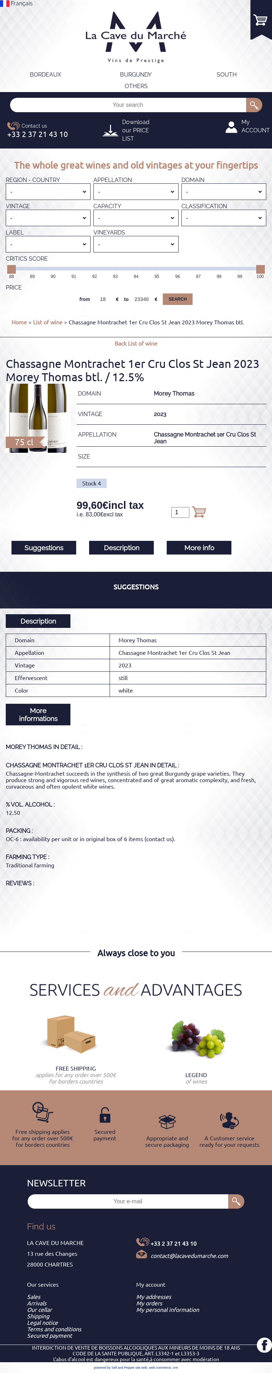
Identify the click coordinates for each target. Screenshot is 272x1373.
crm (175, 1367)
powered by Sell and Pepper (114, 1367)
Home (19, 322)
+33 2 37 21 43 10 (174, 1243)
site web (141, 1367)
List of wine (48, 322)
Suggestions (43, 548)
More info (199, 548)
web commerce (160, 1367)
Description (121, 548)
